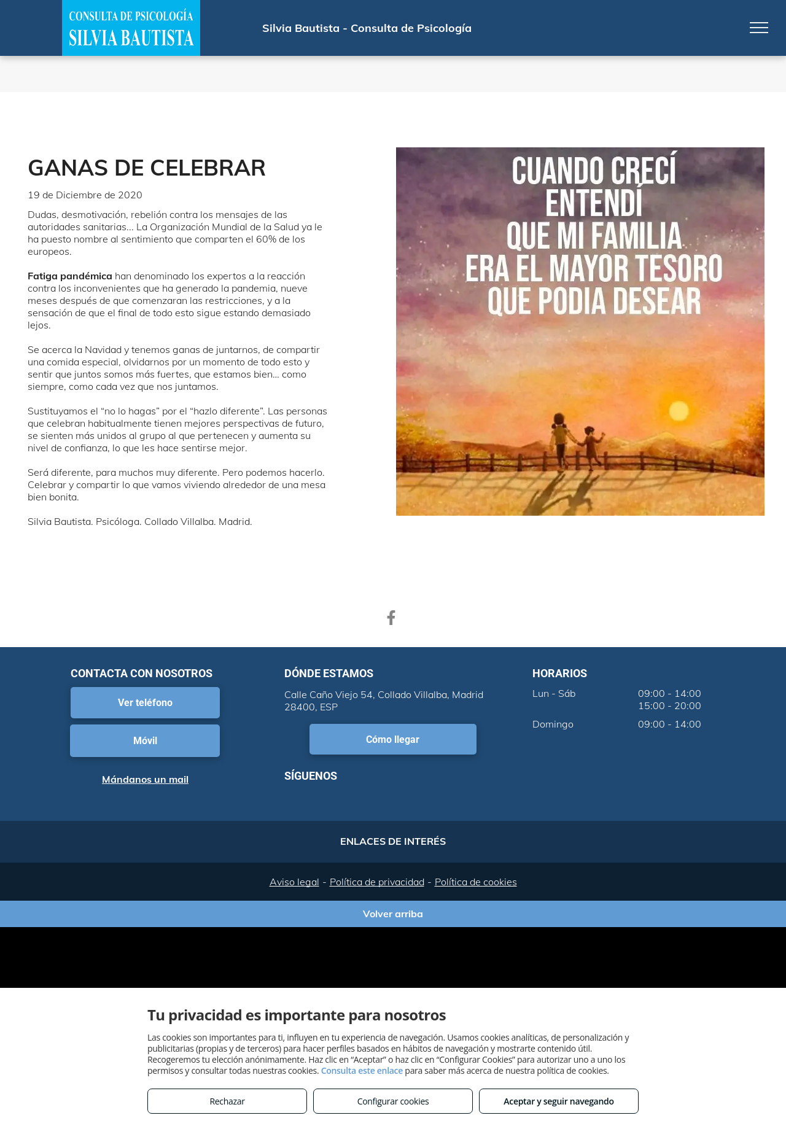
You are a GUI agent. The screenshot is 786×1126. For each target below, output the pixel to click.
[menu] (759, 28)
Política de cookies (476, 882)
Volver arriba (393, 913)
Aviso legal (294, 882)
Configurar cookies (393, 1101)
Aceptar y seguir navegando (558, 1101)
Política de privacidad (377, 882)
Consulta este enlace (362, 1070)
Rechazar (226, 1101)
